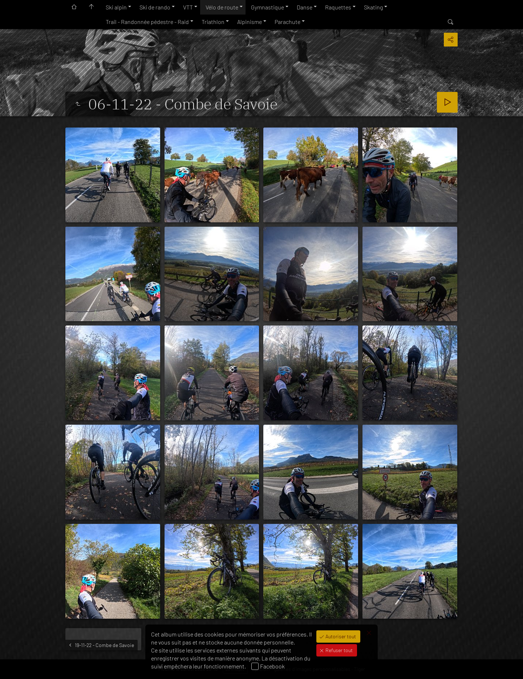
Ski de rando (154, 7)
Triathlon (213, 21)
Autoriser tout (340, 636)
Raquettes (338, 7)
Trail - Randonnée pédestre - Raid (147, 21)
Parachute (287, 21)
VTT (188, 7)
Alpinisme (249, 21)
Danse (304, 7)
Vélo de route (222, 7)
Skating (373, 7)
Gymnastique (267, 7)
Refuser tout (338, 650)
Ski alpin (116, 7)
